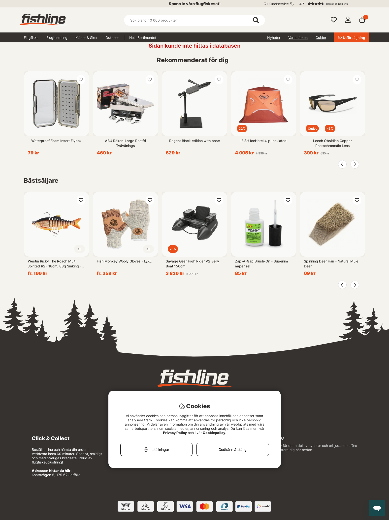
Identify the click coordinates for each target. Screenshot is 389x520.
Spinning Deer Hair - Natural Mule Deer (331, 263)
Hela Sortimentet (142, 37)
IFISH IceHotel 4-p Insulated (263, 141)
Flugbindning (56, 37)
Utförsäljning (351, 37)
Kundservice (279, 4)
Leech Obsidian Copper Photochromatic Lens (332, 143)
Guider (321, 37)
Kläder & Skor (86, 37)
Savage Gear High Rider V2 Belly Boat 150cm (192, 263)
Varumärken (298, 37)
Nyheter (273, 37)
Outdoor (112, 37)
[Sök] (194, 20)
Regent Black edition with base (194, 141)
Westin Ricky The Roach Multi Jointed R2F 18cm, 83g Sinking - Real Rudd (54, 264)
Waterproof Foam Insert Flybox (56, 141)
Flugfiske (31, 37)
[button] (332, 3)
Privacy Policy (175, 433)
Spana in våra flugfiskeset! (195, 3)
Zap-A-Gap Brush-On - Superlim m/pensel (261, 263)
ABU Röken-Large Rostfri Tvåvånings (125, 143)
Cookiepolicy (214, 433)
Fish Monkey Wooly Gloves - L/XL (124, 261)
